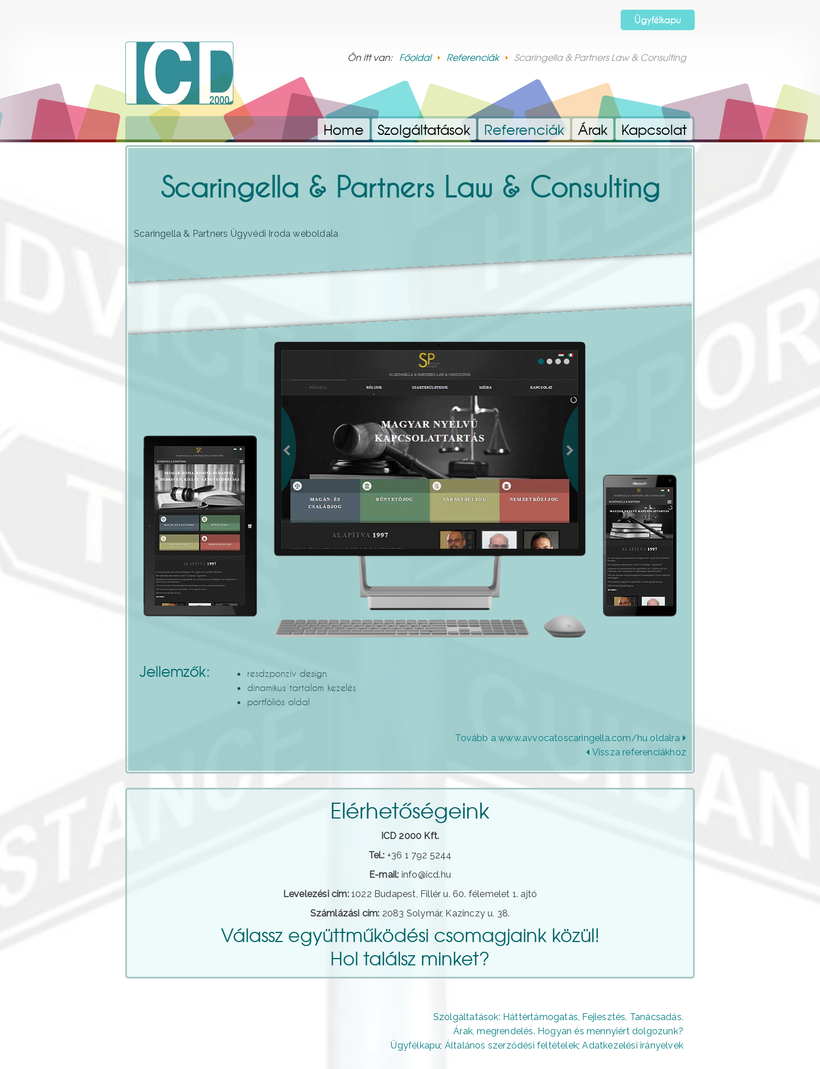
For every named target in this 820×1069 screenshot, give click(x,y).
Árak (593, 129)
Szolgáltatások (424, 129)
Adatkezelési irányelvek (632, 1045)
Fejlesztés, (604, 1017)
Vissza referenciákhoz (636, 752)
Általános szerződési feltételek (511, 1045)
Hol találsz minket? (410, 957)
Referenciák (524, 129)
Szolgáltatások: (467, 1017)
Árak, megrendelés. (494, 1031)
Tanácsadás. (656, 1017)
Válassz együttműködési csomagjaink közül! (410, 934)
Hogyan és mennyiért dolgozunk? (610, 1031)
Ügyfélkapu (657, 19)
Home (343, 129)
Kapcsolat (654, 129)
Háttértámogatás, (541, 1017)
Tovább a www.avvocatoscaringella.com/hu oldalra (570, 738)
